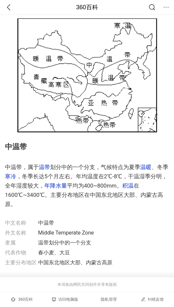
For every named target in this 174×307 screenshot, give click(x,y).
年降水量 (55, 185)
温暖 (145, 167)
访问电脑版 (65, 299)
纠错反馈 (152, 299)
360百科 (87, 7)
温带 (44, 167)
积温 (128, 185)
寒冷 (10, 176)
